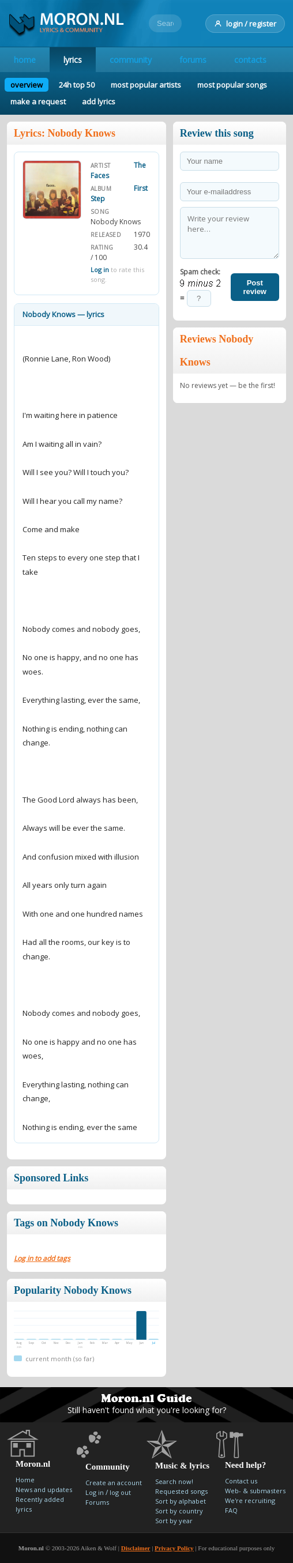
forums (192, 59)
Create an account (113, 1482)
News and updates (44, 1489)
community (131, 59)
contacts (250, 59)
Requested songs (181, 1491)
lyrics (72, 59)
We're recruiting (250, 1500)
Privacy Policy (174, 1548)
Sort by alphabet (180, 1501)
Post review (254, 287)
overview (26, 85)
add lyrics (98, 101)
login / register (245, 23)
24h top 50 (77, 85)
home (25, 59)
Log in (100, 269)
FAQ (231, 1510)
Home (25, 1479)
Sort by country (179, 1510)
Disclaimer (136, 1548)
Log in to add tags (42, 1258)
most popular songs (232, 85)
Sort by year (174, 1520)
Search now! (174, 1481)
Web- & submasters (255, 1490)
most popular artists (146, 85)
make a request (38, 101)
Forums (97, 1502)
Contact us (241, 1481)
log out (120, 1492)
